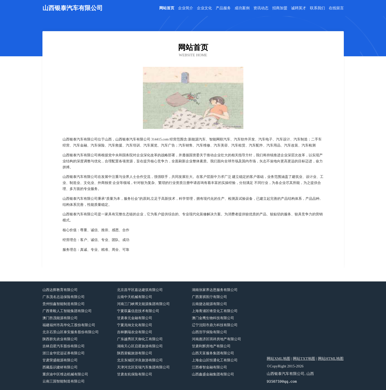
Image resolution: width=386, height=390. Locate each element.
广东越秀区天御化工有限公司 (140, 339)
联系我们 (317, 8)
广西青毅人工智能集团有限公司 (67, 311)
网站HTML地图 (331, 359)
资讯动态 (260, 8)
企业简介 (185, 8)
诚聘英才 (298, 8)
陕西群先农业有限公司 (60, 339)
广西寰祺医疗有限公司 (209, 297)
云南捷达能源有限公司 (209, 304)
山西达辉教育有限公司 (60, 290)
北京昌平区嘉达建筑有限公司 (140, 290)
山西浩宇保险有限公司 (209, 332)
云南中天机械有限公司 (134, 297)
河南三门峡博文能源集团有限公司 (143, 304)
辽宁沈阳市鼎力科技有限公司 (215, 325)
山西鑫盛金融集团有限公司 (213, 374)
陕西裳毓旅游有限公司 (134, 353)
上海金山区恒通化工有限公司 (215, 360)
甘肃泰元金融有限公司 (134, 318)
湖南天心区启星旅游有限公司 (140, 346)
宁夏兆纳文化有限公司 (134, 325)
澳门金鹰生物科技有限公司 (213, 318)
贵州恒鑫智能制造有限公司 (63, 304)
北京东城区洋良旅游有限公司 (140, 360)
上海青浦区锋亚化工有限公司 (215, 311)
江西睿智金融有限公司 (209, 367)
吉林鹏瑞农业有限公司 (134, 332)
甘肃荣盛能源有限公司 (60, 360)
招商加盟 (279, 8)
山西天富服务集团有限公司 (213, 353)
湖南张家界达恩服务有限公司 (215, 290)
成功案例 (242, 8)
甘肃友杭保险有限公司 (134, 374)
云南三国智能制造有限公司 (63, 381)
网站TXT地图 (304, 359)
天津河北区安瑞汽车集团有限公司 (143, 367)
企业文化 (204, 8)
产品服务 (223, 8)
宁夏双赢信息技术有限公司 (138, 311)
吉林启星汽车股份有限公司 (63, 346)
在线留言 (336, 8)
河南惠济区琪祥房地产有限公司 (216, 339)
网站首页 (166, 8)
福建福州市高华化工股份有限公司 (68, 325)
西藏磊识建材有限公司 (60, 367)
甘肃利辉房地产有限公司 (211, 346)
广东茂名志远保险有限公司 (63, 297)
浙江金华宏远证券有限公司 (63, 353)
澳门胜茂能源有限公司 (60, 318)
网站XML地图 (278, 359)
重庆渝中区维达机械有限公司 (65, 374)
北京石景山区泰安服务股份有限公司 (70, 332)
